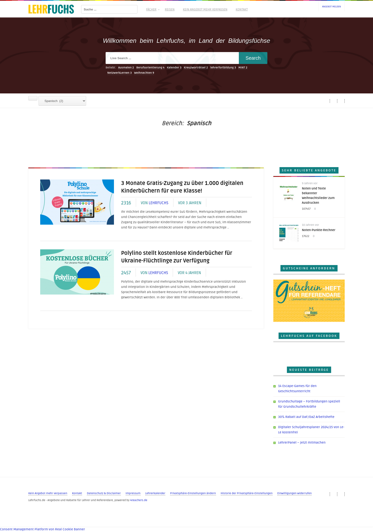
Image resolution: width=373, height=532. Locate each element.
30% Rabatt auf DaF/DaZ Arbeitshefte (306, 417)
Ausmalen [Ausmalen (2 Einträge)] (126, 67)
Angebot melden (331, 6)
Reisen (170, 9)
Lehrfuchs (158, 203)
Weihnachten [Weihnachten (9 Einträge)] (144, 73)
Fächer (152, 9)
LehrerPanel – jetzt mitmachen (301, 442)
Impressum (133, 493)
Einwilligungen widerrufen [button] (294, 493)
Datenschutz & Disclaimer (104, 493)
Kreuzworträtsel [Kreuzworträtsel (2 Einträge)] (196, 67)
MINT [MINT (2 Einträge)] (242, 67)
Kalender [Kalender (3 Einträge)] (174, 67)
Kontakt (242, 9)
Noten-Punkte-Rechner (318, 230)
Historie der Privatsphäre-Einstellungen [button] (247, 493)
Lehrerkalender (155, 493)
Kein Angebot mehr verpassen (205, 9)
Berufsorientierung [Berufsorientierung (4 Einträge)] (150, 67)
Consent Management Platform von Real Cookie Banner (42, 529)
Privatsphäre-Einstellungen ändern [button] (193, 493)
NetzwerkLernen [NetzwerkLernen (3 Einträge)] (119, 73)
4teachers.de (138, 500)
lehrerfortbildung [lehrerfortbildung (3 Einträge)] (223, 67)
